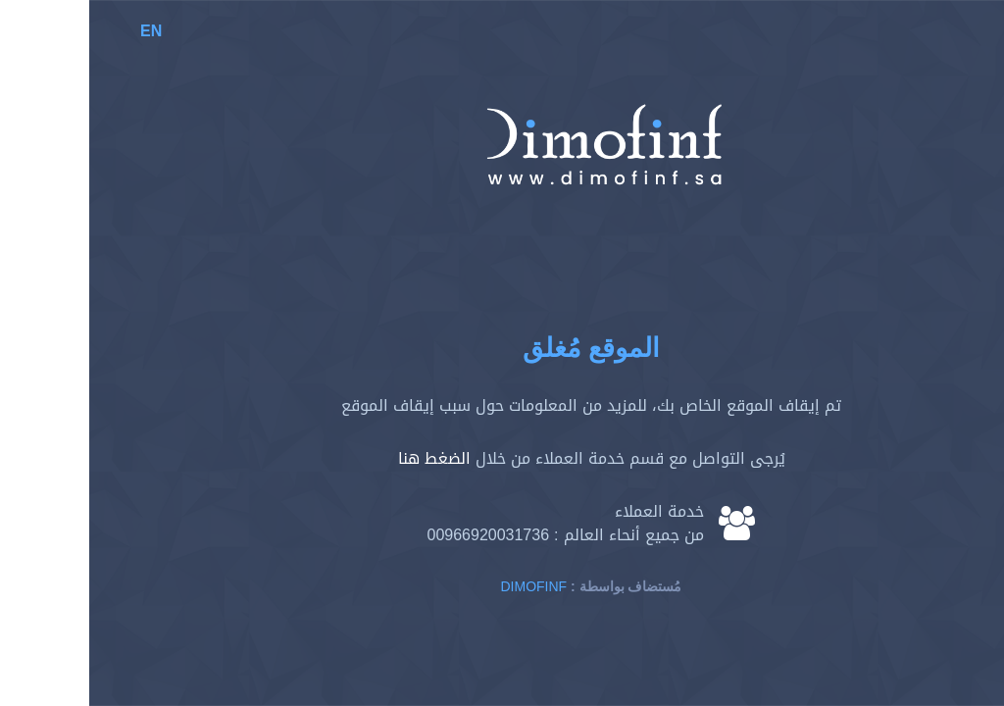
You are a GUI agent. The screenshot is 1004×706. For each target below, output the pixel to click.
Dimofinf (445, 587)
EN (62, 31)
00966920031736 (398, 535)
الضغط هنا (345, 458)
